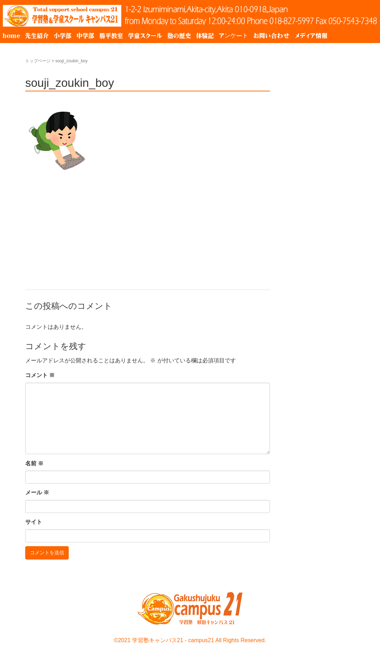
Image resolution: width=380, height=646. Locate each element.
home (11, 36)
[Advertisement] (147, 225)
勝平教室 (111, 36)
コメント (40, 375)
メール (37, 492)
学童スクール (145, 36)
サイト (33, 522)
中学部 (85, 36)
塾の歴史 (179, 36)
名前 (34, 463)
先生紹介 (37, 36)
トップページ (37, 60)
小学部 (63, 36)
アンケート (233, 36)
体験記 (205, 36)
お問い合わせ (271, 36)
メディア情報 (310, 36)
